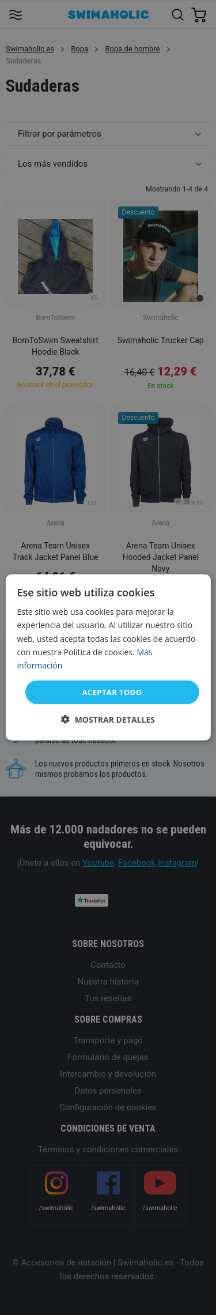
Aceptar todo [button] (112, 692)
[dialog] (107, 657)
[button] (108, 719)
